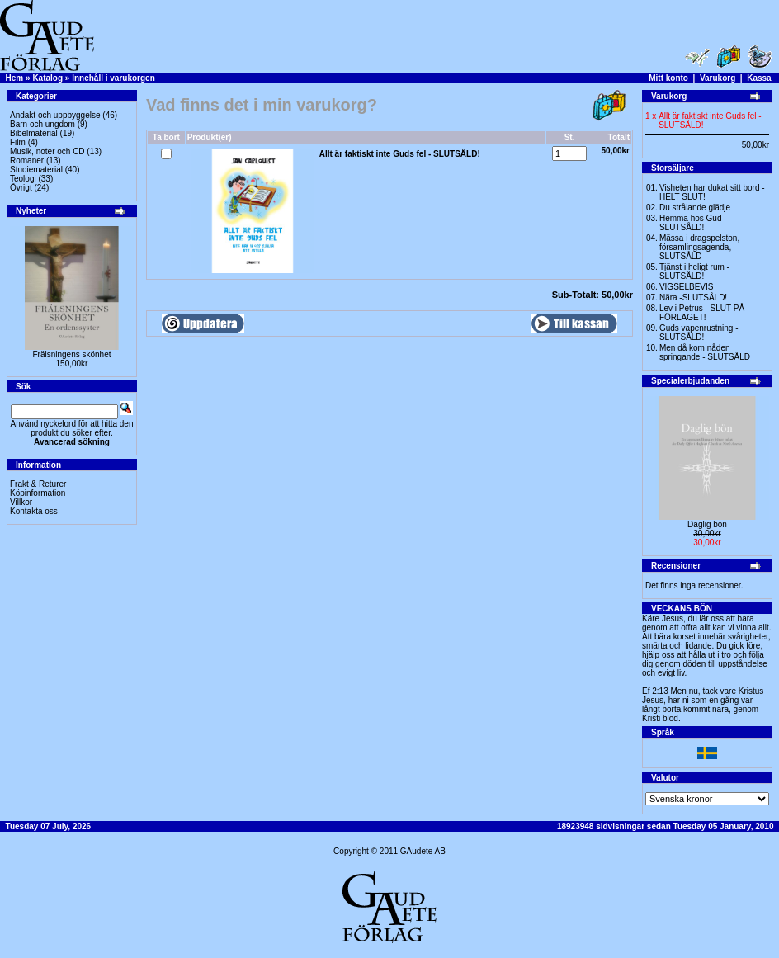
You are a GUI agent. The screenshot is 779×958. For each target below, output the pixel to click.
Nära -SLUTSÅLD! (693, 297)
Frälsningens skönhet (71, 354)
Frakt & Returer (38, 483)
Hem (15, 78)
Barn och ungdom (42, 124)
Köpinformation (37, 493)
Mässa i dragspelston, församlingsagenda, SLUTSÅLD (699, 247)
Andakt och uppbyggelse (55, 115)
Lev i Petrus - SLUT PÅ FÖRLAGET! (701, 313)
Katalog (47, 78)
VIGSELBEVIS (686, 286)
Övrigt (21, 187)
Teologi (23, 178)
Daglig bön (707, 524)
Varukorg (717, 78)
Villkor (21, 502)
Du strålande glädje (694, 207)
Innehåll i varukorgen (113, 78)
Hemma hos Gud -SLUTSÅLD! (693, 223)
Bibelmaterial (34, 133)
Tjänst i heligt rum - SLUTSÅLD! (694, 271)
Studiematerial (36, 169)
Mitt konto (668, 78)
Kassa (759, 78)
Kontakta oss (34, 511)
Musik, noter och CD (47, 151)
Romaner (27, 160)
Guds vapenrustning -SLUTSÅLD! (699, 332)
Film (18, 142)
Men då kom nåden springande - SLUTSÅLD (704, 352)
